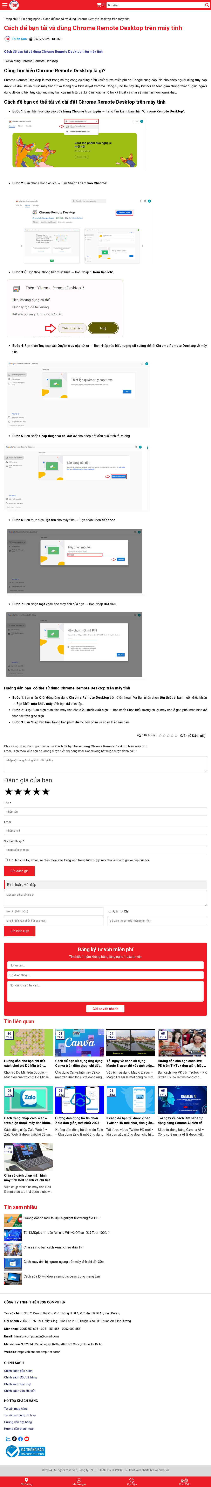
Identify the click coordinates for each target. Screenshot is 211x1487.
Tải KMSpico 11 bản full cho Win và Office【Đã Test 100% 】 (67, 1233)
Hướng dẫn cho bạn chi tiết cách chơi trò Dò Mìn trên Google (24, 1065)
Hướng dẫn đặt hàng (18, 1422)
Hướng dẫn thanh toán (19, 1429)
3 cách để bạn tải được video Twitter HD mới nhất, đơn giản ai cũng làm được (129, 1123)
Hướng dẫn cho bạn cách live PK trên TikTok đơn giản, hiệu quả (180, 1065)
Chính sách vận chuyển (19, 1391)
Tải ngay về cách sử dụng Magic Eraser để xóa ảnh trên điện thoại (129, 1065)
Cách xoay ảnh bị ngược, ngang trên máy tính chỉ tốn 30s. (64, 1262)
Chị (126, 911)
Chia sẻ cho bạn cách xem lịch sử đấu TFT (54, 1247)
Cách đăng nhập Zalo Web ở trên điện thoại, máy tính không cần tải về (28, 1123)
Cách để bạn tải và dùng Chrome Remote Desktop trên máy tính (93, 28)
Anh (115, 911)
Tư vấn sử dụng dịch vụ (20, 1415)
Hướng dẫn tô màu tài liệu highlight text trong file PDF (62, 1218)
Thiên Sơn (15, 39)
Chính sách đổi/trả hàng (20, 1377)
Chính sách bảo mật (17, 1384)
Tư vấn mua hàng (16, 1409)
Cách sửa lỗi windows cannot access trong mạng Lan (62, 1276)
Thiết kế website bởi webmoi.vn (149, 1470)
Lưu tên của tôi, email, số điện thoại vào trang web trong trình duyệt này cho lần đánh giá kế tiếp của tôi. (79, 860)
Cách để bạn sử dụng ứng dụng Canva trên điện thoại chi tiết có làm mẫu (79, 1065)
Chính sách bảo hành (18, 1371)
